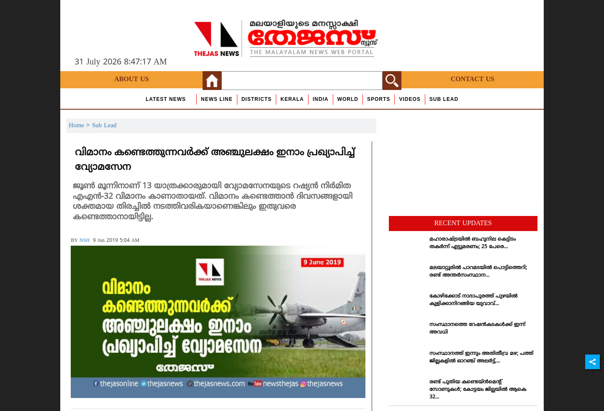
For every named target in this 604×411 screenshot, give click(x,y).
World (347, 99)
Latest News (166, 99)
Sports (378, 99)
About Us (131, 79)
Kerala (292, 99)
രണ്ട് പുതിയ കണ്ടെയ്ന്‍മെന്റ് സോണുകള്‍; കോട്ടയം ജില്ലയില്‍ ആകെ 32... (477, 390)
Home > (80, 126)
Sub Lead (443, 99)
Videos (409, 99)
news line (217, 99)
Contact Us (472, 79)
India (321, 99)
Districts (257, 99)
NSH (85, 241)
